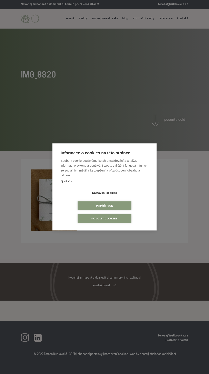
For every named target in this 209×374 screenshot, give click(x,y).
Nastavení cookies (81, 199)
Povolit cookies (104, 212)
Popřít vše (127, 199)
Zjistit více (66, 187)
